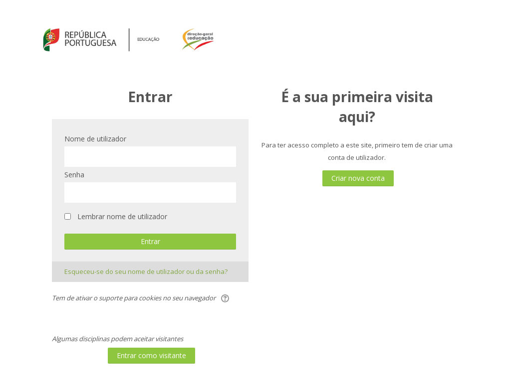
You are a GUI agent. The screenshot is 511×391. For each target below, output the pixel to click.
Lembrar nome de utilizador (122, 216)
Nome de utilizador (95, 138)
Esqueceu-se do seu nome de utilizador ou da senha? (146, 271)
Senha (74, 174)
